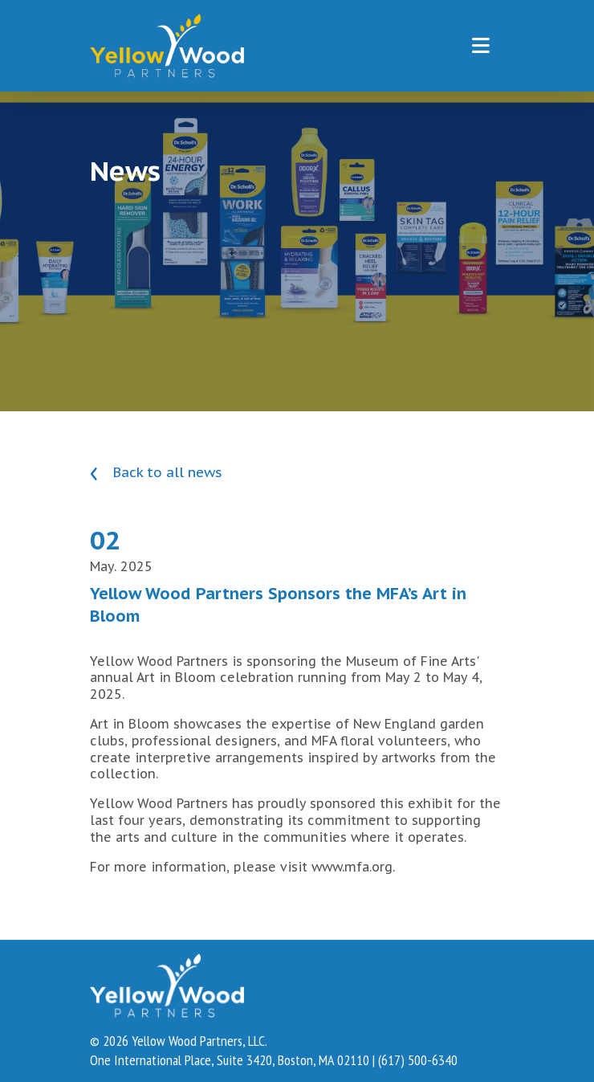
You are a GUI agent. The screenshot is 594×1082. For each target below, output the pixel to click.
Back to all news (156, 472)
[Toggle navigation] (481, 45)
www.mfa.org (352, 867)
